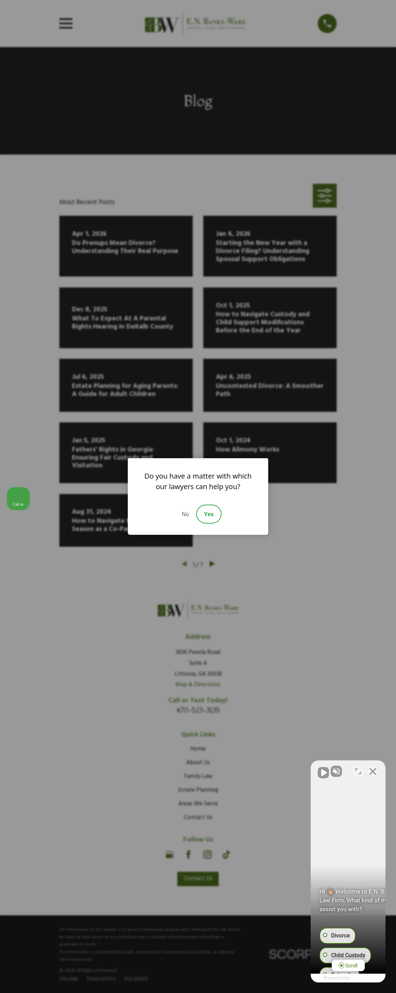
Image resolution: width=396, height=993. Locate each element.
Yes (208, 514)
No (185, 514)
